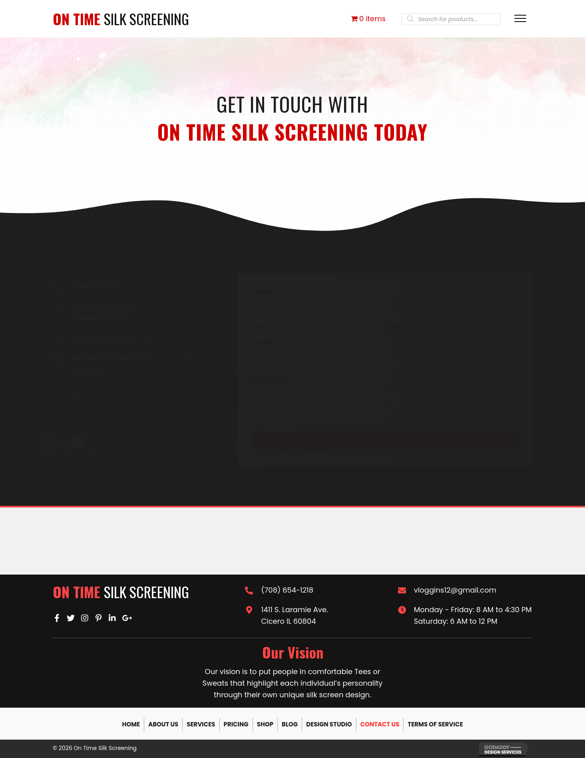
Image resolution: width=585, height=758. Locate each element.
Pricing (236, 724)
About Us (163, 724)
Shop (265, 724)
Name (264, 291)
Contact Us (380, 724)
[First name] (316, 310)
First (258, 326)
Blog (290, 724)
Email (263, 341)
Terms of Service (435, 724)
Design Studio (329, 724)
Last (395, 326)
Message (269, 378)
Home (131, 724)
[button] (59, 393)
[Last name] (454, 310)
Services (201, 724)
